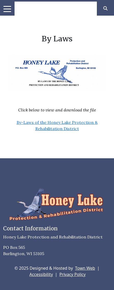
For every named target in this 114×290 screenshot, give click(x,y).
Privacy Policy (72, 274)
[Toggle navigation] (7, 9)
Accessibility (41, 274)
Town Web (85, 268)
